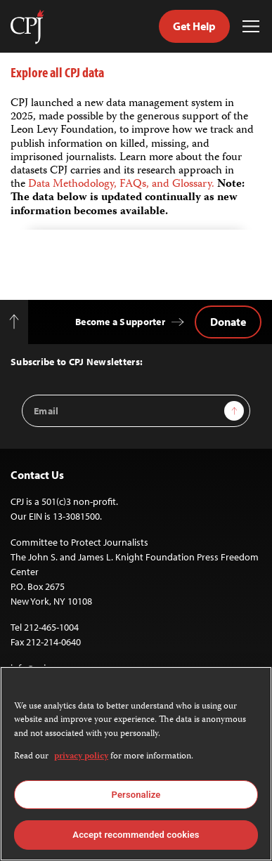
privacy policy (81, 756)
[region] (136, 763)
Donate (228, 322)
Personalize (136, 794)
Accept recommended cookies (135, 834)
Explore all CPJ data (57, 72)
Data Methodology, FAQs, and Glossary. (122, 185)
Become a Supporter (120, 321)
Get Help (194, 26)
